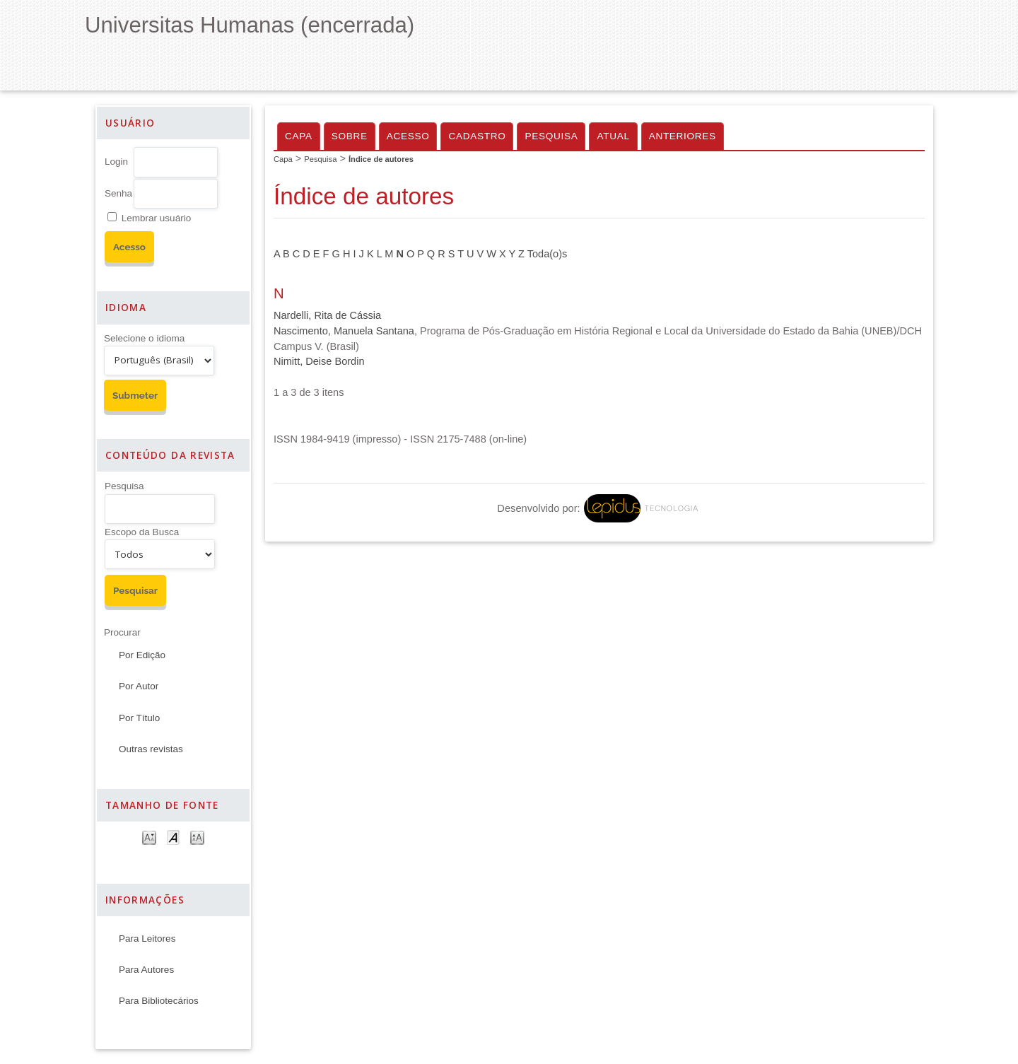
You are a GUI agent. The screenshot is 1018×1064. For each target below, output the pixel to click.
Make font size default (173, 837)
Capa (298, 136)
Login (116, 161)
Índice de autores (381, 159)
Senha (118, 193)
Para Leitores (147, 938)
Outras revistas (151, 749)
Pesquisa (124, 486)
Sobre (350, 136)
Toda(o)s (547, 253)
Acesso (408, 136)
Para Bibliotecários (159, 1000)
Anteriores (682, 136)
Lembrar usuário (156, 218)
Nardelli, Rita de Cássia (327, 315)
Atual (613, 136)
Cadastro (476, 136)
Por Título (139, 718)
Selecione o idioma (144, 338)
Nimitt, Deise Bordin (319, 361)
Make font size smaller (149, 837)
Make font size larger (197, 837)
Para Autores (146, 969)
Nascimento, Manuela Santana (344, 331)
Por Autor (138, 686)
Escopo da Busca (142, 532)
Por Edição (142, 655)
